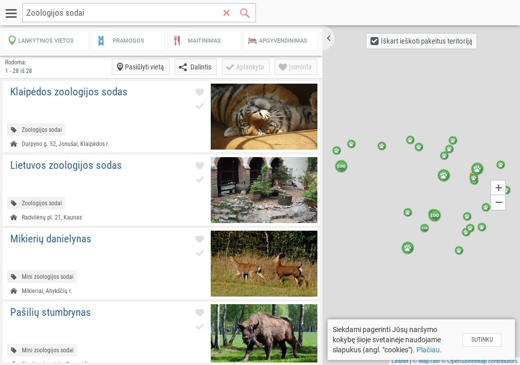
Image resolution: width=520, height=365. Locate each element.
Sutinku (482, 339)
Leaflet (400, 361)
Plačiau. (429, 350)
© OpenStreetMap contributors (479, 361)
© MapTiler (426, 361)
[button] (328, 38)
